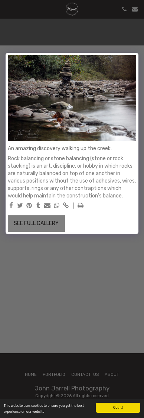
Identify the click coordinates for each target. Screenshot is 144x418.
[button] (8, 9)
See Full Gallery (36, 223)
